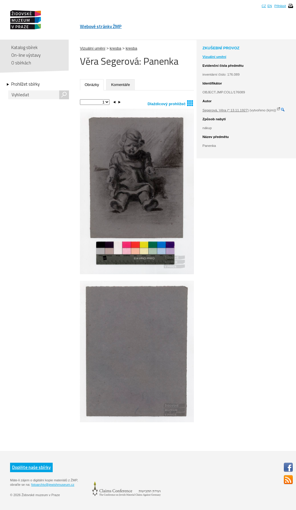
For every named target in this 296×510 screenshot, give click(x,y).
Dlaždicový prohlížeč (170, 103)
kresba (115, 48)
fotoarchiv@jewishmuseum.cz (52, 484)
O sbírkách (21, 62)
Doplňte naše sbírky (31, 467)
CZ (264, 6)
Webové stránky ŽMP (101, 26)
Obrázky (92, 84)
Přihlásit (280, 6)
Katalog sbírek (24, 47)
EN (269, 6)
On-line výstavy (26, 55)
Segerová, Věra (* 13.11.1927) (225, 110)
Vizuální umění (92, 48)
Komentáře (120, 84)
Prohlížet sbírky (25, 84)
